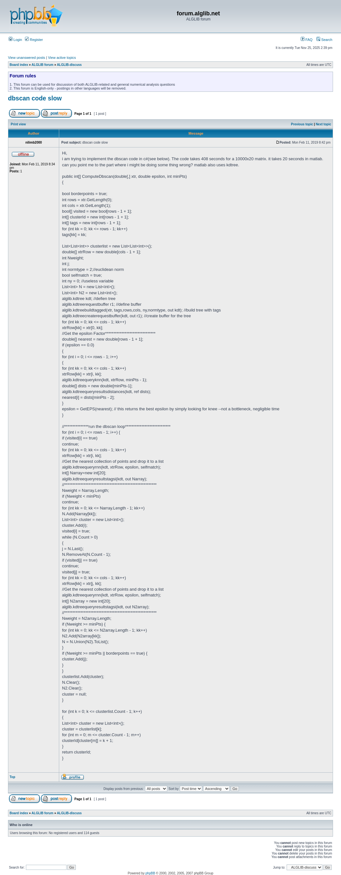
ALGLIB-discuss (69, 65)
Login (15, 40)
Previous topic (302, 124)
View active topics (62, 57)
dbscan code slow (35, 98)
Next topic (323, 124)
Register (34, 40)
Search (324, 40)
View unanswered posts (26, 57)
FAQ (307, 40)
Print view (18, 124)
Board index (19, 65)
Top (12, 777)
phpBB (150, 873)
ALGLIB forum (42, 65)
